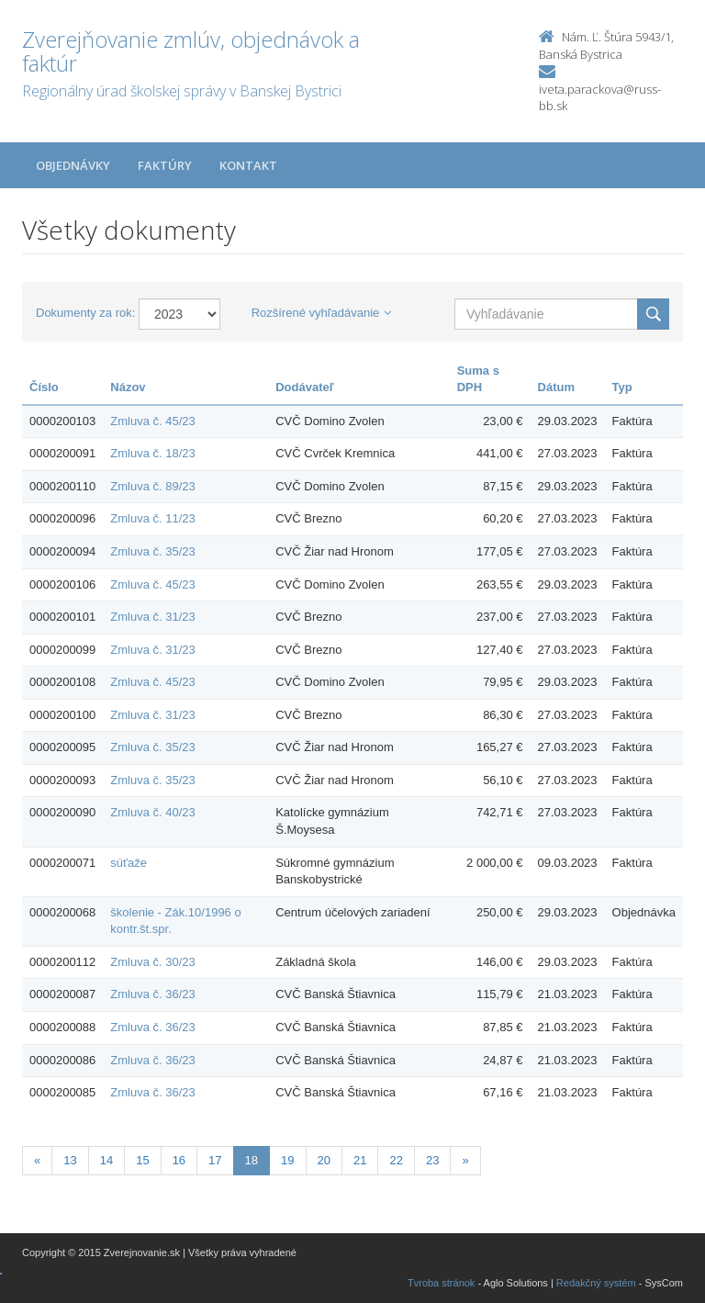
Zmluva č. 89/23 (153, 486)
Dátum (556, 387)
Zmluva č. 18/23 (153, 453)
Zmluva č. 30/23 (153, 962)
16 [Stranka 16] (179, 1160)
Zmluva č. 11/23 (153, 518)
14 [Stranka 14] (106, 1160)
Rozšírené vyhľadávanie (322, 313)
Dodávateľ (304, 387)
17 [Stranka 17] (214, 1160)
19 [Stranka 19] (287, 1160)
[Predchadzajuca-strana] (37, 1161)
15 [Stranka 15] (142, 1160)
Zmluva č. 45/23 (153, 421)
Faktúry (165, 165)
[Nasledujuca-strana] (465, 1161)
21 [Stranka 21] (359, 1160)
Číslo (44, 387)
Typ (622, 387)
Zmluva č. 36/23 (153, 994)
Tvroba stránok (441, 1282)
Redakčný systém (596, 1282)
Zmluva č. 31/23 (153, 616)
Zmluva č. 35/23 (153, 551)
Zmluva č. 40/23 (153, 812)
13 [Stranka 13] (69, 1160)
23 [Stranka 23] (432, 1160)
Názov (127, 387)
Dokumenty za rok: (85, 313)
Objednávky (73, 165)
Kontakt (248, 165)
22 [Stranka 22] (395, 1160)
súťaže (128, 863)
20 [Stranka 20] (324, 1160)
